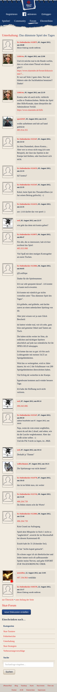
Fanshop (24, 685)
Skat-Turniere (9, 631)
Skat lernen (41, 685)
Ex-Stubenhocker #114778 (27, 478)
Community (20, 21)
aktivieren (29, 15)
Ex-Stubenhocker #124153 (27, 168)
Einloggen (46, 14)
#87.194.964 (22, 578)
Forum (33, 21)
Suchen (9, 672)
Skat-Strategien (9, 646)
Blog (16, 685)
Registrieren (11, 14)
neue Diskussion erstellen (16, 612)
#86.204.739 (22, 501)
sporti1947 (21, 119)
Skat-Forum (9, 605)
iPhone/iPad (7, 685)
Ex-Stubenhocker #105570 (27, 587)
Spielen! (6, 21)
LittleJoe (20, 56)
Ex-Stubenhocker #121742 (27, 494)
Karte (32, 685)
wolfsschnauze (22, 464)
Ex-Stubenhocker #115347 (27, 139)
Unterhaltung (10, 35)
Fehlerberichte (9, 636)
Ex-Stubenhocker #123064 (27, 266)
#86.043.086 (22, 406)
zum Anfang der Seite (24, 600)
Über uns (50, 685)
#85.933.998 (22, 248)
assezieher (21, 573)
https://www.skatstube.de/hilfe (30, 110)
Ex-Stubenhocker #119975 (27, 42)
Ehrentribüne (46, 21)
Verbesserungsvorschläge (14, 651)
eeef (18, 220)
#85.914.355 (22, 130)
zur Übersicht (8, 600)
